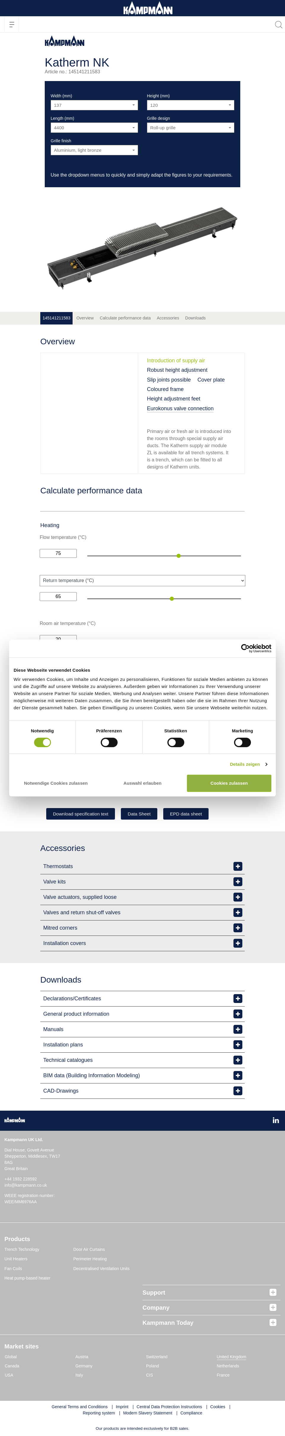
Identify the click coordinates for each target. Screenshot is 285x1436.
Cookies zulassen (229, 783)
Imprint (122, 1407)
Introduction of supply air (176, 361)
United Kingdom (231, 1357)
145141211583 (56, 318)
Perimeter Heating (90, 1259)
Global (11, 1357)
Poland (152, 1366)
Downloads (195, 318)
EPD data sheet (195, 814)
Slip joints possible (169, 380)
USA (9, 1375)
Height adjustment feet (173, 399)
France (223, 1375)
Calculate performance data (125, 318)
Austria (82, 1357)
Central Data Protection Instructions (169, 1407)
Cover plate (211, 380)
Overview (85, 318)
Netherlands (228, 1366)
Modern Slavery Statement (147, 1413)
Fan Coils (13, 1269)
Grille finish (61, 140)
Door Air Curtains (89, 1250)
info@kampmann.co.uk (25, 1185)
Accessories (168, 318)
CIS (149, 1375)
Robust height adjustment (177, 370)
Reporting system (99, 1413)
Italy (79, 1375)
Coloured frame (165, 389)
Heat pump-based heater (27, 1279)
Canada (12, 1366)
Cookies (217, 1407)
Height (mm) (158, 95)
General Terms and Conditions (80, 1407)
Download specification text (83, 814)
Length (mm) (62, 118)
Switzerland (156, 1357)
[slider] (179, 556)
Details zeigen (245, 764)
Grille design (158, 118)
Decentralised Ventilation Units (101, 1269)
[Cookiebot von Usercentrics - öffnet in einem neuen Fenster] (245, 648)
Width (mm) (61, 95)
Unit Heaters (16, 1259)
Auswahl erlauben (142, 783)
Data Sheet (145, 814)
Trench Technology (21, 1250)
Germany (84, 1366)
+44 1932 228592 (20, 1179)
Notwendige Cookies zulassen (56, 783)
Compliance (191, 1413)
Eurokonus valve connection (180, 408)
